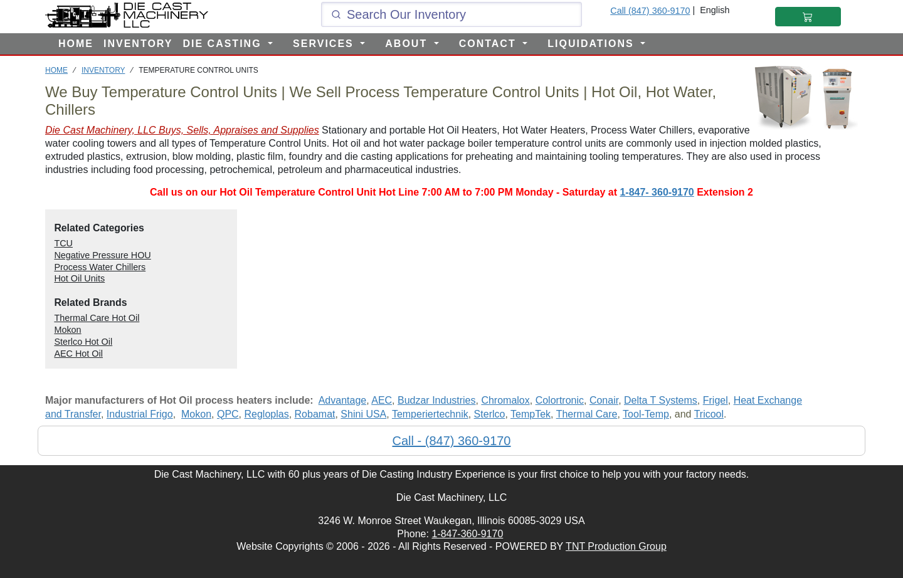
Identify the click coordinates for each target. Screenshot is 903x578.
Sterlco (489, 414)
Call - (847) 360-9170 (452, 441)
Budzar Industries (437, 400)
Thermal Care (587, 414)
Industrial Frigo (140, 414)
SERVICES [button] (325, 43)
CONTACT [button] (489, 43)
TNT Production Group (616, 546)
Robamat (315, 414)
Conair (603, 400)
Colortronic (560, 400)
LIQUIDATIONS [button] (592, 43)
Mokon (196, 414)
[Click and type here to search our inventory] (451, 14)
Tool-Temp (646, 414)
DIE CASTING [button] (223, 43)
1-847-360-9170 (467, 533)
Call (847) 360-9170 (650, 11)
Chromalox (505, 400)
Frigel (715, 400)
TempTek (530, 414)
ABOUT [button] (408, 43)
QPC (228, 414)
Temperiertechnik (430, 414)
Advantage (343, 400)
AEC (381, 400)
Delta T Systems (660, 400)
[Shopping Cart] (808, 16)
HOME (75, 43)
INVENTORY (137, 43)
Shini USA (363, 414)
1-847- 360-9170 (657, 192)
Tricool (709, 414)
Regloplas (267, 414)
